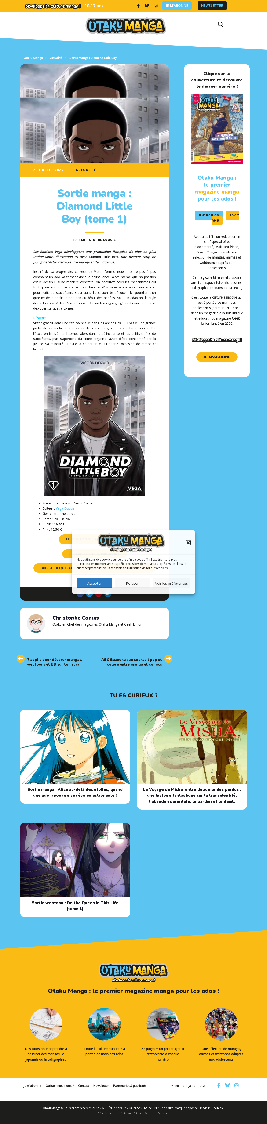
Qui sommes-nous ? (60, 1086)
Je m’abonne (177, 6)
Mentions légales (183, 1086)
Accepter (94, 583)
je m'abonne (216, 357)
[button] (188, 542)
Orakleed (163, 1113)
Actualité (86, 170)
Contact (83, 1086)
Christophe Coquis (98, 240)
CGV (203, 1086)
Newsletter (212, 6)
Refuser (132, 583)
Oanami (150, 1113)
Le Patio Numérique (129, 1113)
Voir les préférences (171, 583)
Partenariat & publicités (129, 1086)
